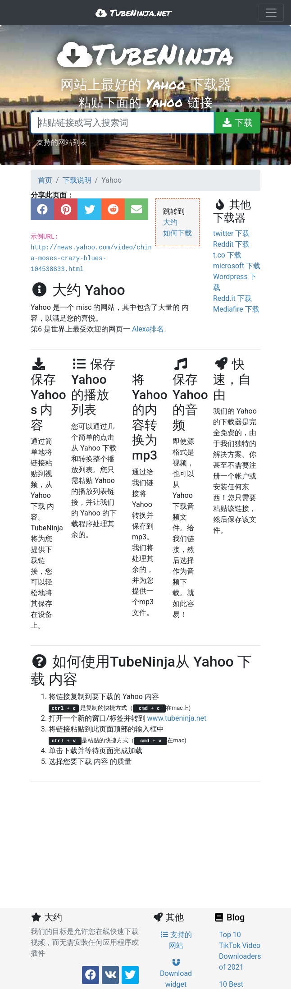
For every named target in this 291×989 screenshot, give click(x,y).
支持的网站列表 (61, 142)
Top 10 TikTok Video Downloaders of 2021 (240, 950)
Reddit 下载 (231, 244)
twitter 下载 (231, 233)
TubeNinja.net (133, 12)
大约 (170, 222)
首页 (45, 180)
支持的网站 (176, 940)
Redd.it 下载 (232, 298)
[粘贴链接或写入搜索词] (122, 122)
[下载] (237, 122)
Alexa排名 (148, 329)
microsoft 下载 (236, 266)
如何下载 (177, 233)
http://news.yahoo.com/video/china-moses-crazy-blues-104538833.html (91, 258)
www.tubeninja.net (177, 718)
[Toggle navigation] (271, 13)
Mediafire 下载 (236, 309)
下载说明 (77, 180)
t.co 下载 (227, 255)
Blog (229, 917)
